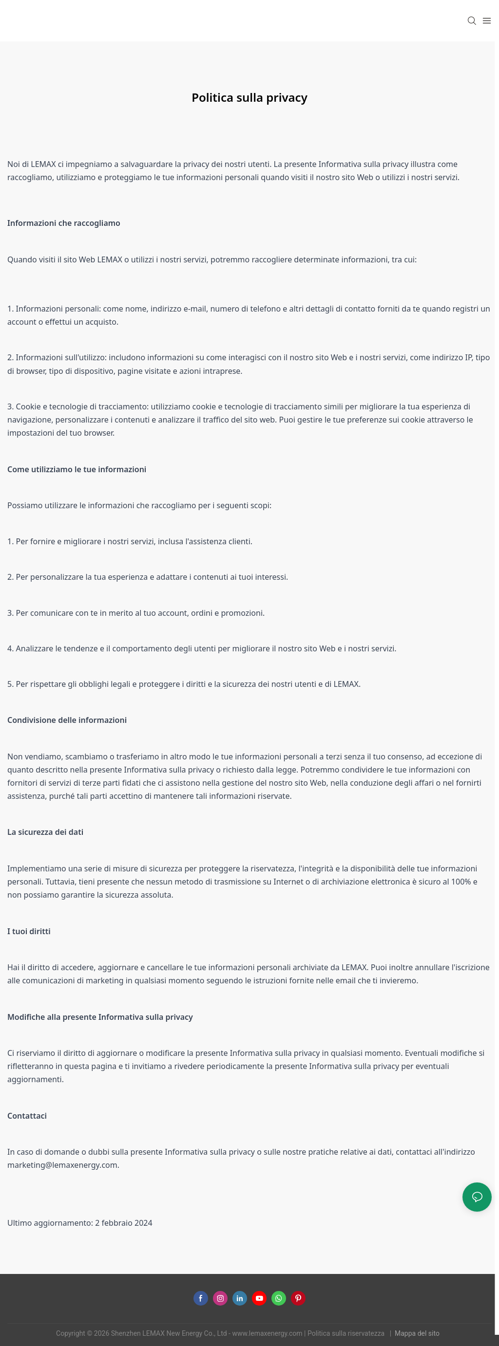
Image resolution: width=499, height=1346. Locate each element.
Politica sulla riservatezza (346, 1333)
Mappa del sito (418, 1333)
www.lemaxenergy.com (268, 1333)
